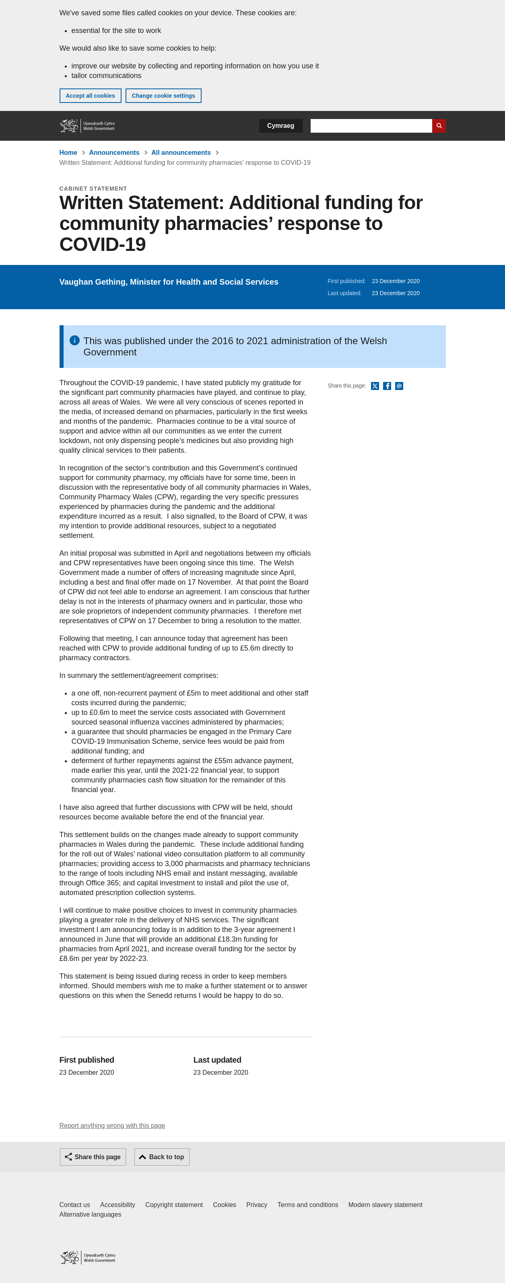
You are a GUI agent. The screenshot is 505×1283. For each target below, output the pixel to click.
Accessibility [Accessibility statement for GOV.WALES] (117, 1204)
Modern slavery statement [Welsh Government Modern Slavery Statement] (385, 1204)
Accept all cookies (90, 95)
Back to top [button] (166, 1157)
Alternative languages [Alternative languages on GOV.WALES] (91, 1214)
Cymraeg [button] (280, 125)
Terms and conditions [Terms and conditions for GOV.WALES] (308, 1204)
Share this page (98, 1157)
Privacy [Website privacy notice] (256, 1204)
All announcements (181, 152)
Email (399, 386)
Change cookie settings (163, 95)
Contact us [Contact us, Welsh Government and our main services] (75, 1204)
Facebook (387, 386)
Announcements (114, 152)
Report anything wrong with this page (112, 1125)
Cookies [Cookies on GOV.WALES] (224, 1204)
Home (68, 152)
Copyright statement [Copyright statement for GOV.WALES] (174, 1204)
